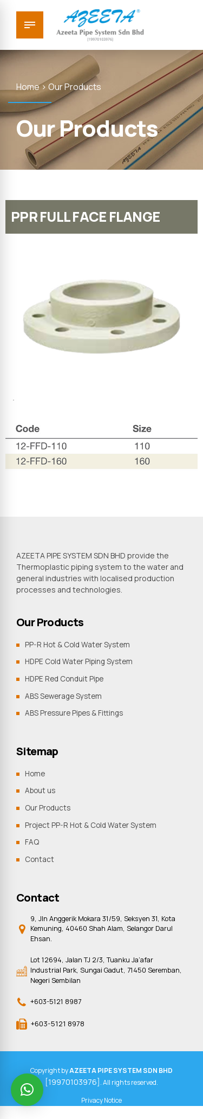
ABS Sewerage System (65, 695)
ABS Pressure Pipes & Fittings (76, 713)
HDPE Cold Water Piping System (81, 661)
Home (36, 773)
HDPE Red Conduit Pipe (66, 678)
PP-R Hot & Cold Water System (79, 644)
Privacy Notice (101, 1102)
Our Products (48, 807)
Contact (40, 858)
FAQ (32, 841)
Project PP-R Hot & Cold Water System (93, 824)
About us (41, 790)
